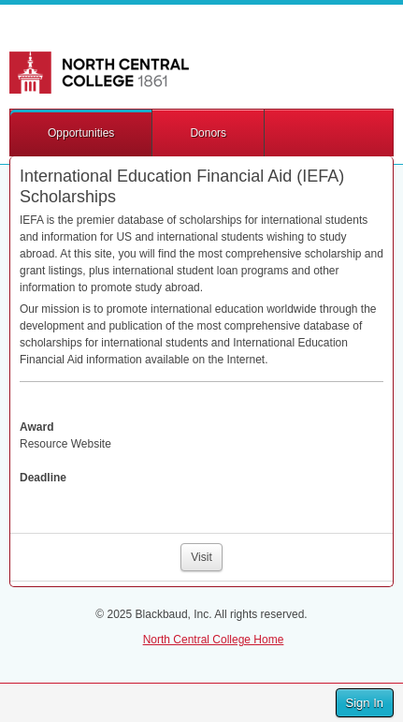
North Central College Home (213, 639)
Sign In (364, 703)
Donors (208, 133)
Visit (201, 557)
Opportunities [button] (81, 133)
